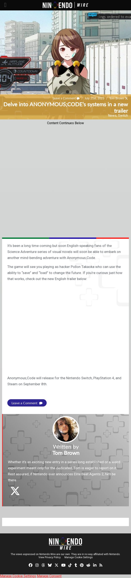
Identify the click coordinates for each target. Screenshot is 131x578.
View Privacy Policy (50, 557)
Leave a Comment (66, 98)
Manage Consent (49, 576)
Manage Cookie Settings (78, 557)
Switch (123, 116)
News (112, 116)
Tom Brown (116, 98)
